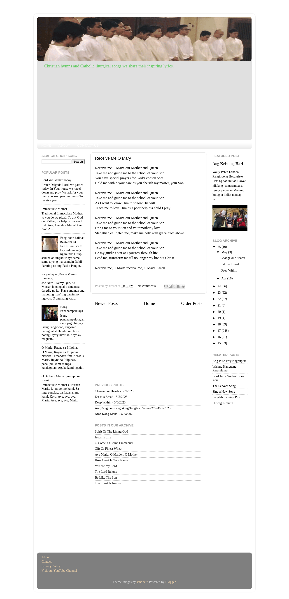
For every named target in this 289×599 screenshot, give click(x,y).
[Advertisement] (144, 103)
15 (219, 343)
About (46, 557)
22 (219, 299)
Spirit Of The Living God (111, 431)
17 (219, 330)
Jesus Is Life (103, 437)
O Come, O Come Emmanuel (114, 443)
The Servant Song (224, 386)
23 (219, 292)
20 (219, 311)
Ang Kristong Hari (227, 163)
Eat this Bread (104, 397)
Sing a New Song (223, 391)
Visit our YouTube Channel (59, 570)
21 (219, 305)
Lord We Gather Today (56, 180)
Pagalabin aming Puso (226, 397)
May (224, 252)
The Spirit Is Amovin (108, 483)
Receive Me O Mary (113, 158)
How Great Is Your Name (111, 460)
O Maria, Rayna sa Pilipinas (60, 347)
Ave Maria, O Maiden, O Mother (116, 454)
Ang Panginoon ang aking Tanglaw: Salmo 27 (125, 408)
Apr (224, 278)
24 (219, 286)
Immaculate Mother (54, 209)
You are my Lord (106, 466)
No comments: (147, 286)
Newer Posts (106, 303)
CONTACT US (88, 145)
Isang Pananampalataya (71, 309)
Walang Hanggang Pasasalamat (224, 368)
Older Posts (191, 303)
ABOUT (64, 145)
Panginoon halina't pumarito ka (72, 239)
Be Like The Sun (106, 477)
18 (219, 324)
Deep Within (103, 402)
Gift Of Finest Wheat (108, 448)
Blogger (170, 582)
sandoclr (142, 582)
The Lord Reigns (106, 471)
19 (219, 318)
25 (219, 247)
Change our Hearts (107, 391)
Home (149, 303)
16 (219, 337)
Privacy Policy (51, 566)
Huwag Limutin (222, 403)
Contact (47, 561)
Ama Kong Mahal (106, 414)
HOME (46, 145)
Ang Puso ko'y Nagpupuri (229, 361)
